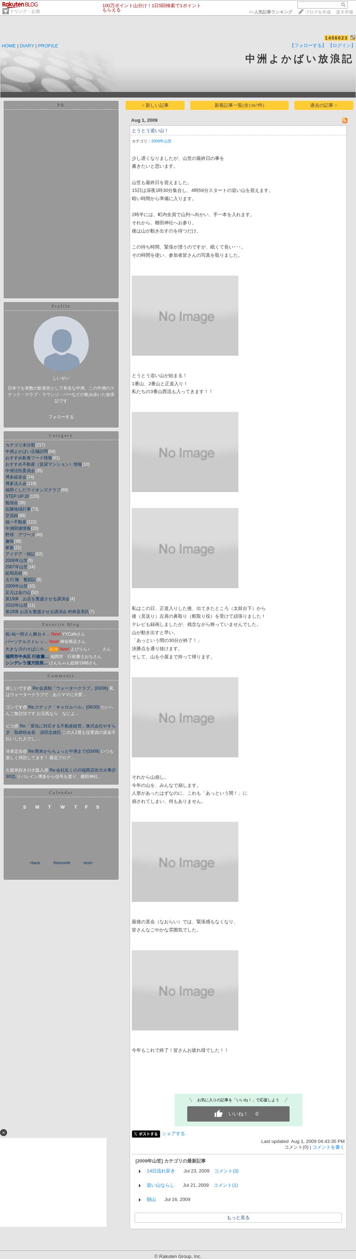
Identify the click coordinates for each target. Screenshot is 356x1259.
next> (88, 863)
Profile (61, 306)
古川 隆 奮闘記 (20, 579)
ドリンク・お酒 (25, 11)
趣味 (9, 541)
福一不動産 (16, 521)
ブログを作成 (318, 12)
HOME (9, 45)
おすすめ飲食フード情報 (28, 457)
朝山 (151, 1199)
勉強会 (11, 502)
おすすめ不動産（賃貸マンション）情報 (43, 464)
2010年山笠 (16, 605)
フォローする (61, 416)
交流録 (11, 515)
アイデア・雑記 (20, 554)
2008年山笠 (16, 560)
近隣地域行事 (18, 509)
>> (270, 12)
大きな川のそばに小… (26, 649)
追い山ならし (160, 1185)
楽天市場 (344, 12)
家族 (9, 547)
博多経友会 (16, 477)
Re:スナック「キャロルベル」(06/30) (64, 707)
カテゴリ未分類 (20, 445)
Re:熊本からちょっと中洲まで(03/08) (64, 751)
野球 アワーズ (20, 534)
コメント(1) (226, 1185)
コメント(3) (226, 1171)
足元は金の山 (18, 592)
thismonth (61, 863)
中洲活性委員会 (20, 470)
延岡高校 (13, 573)
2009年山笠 (16, 586)
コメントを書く (328, 1147)
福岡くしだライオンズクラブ (33, 489)
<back (34, 863)
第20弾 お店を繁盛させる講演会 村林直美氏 (47, 611)
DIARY (27, 45)
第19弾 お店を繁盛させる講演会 (37, 598)
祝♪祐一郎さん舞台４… (27, 634)
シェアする (173, 1133)
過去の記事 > (323, 105)
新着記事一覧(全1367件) (239, 105)
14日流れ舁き (161, 1171)
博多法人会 (16, 483)
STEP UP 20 (17, 496)
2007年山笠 (16, 566)
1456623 (336, 38)
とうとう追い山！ (150, 130)
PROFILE (48, 45)
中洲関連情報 (18, 528)
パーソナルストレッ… (26, 641)
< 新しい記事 (155, 105)
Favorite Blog (61, 624)
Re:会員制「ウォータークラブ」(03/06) (71, 688)
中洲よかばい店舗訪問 (26, 451)
